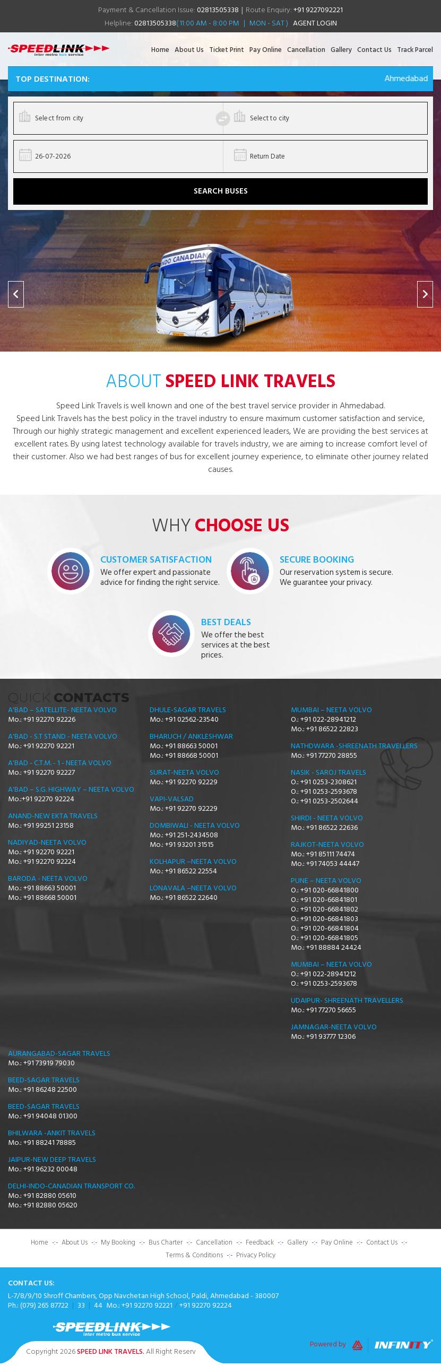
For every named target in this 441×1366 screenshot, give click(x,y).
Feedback (260, 1242)
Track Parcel (415, 50)
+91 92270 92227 (49, 772)
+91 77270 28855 (331, 755)
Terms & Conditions (194, 1255)
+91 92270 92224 (48, 799)
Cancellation (306, 50)
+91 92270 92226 (49, 719)
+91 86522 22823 (332, 729)
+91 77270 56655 (331, 1010)
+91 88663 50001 (49, 888)
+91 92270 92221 (48, 746)
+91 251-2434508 (191, 835)
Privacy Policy (255, 1255)
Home (160, 50)
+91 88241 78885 (49, 1143)
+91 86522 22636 (332, 828)
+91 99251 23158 (48, 825)
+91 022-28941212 (328, 719)
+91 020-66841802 (329, 909)
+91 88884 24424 (333, 947)
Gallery (341, 50)
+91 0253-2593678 (328, 791)
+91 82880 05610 (49, 1196)
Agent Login (315, 23)
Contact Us (374, 50)
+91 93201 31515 (189, 845)
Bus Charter (166, 1242)
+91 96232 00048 (50, 1169)
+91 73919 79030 (49, 1063)
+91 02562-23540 (192, 719)
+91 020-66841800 (329, 890)
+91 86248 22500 (50, 1089)
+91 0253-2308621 (328, 782)
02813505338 (218, 10)
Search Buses (221, 191)
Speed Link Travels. (110, 1351)
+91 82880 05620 (50, 1205)
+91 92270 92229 (191, 782)
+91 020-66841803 (329, 919)
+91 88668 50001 (49, 898)
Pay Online (265, 50)
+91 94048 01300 (50, 1116)
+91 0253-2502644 (329, 801)
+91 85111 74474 (330, 854)
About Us (189, 50)
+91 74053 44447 (332, 864)
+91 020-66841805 (329, 938)
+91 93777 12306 (331, 1036)
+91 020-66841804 (329, 928)
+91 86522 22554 (191, 871)
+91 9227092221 (318, 10)
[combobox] (121, 118)
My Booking (118, 1242)
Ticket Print (226, 50)
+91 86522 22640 (191, 898)
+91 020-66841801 (328, 900)
